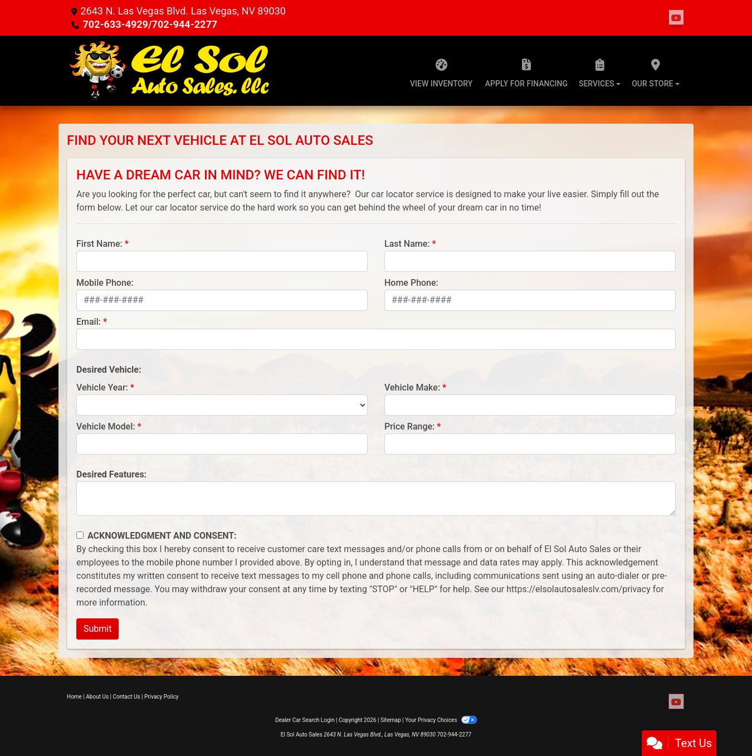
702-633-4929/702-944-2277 (149, 24)
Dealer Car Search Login (305, 720)
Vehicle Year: (102, 387)
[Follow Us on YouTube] (676, 17)
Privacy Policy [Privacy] (161, 697)
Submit (97, 628)
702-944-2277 (454, 734)
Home (74, 697)
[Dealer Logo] (170, 70)
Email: (88, 321)
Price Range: (409, 426)
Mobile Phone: (105, 282)
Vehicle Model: (105, 426)
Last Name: (407, 243)
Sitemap (390, 720)
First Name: (99, 243)
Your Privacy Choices (441, 720)
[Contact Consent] (80, 535)
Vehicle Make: (412, 387)
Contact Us (126, 697)
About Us (97, 697)
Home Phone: (411, 282)
